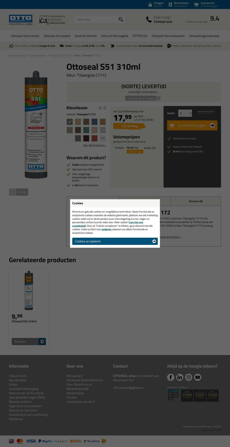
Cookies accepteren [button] (88, 241)
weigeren (106, 229)
